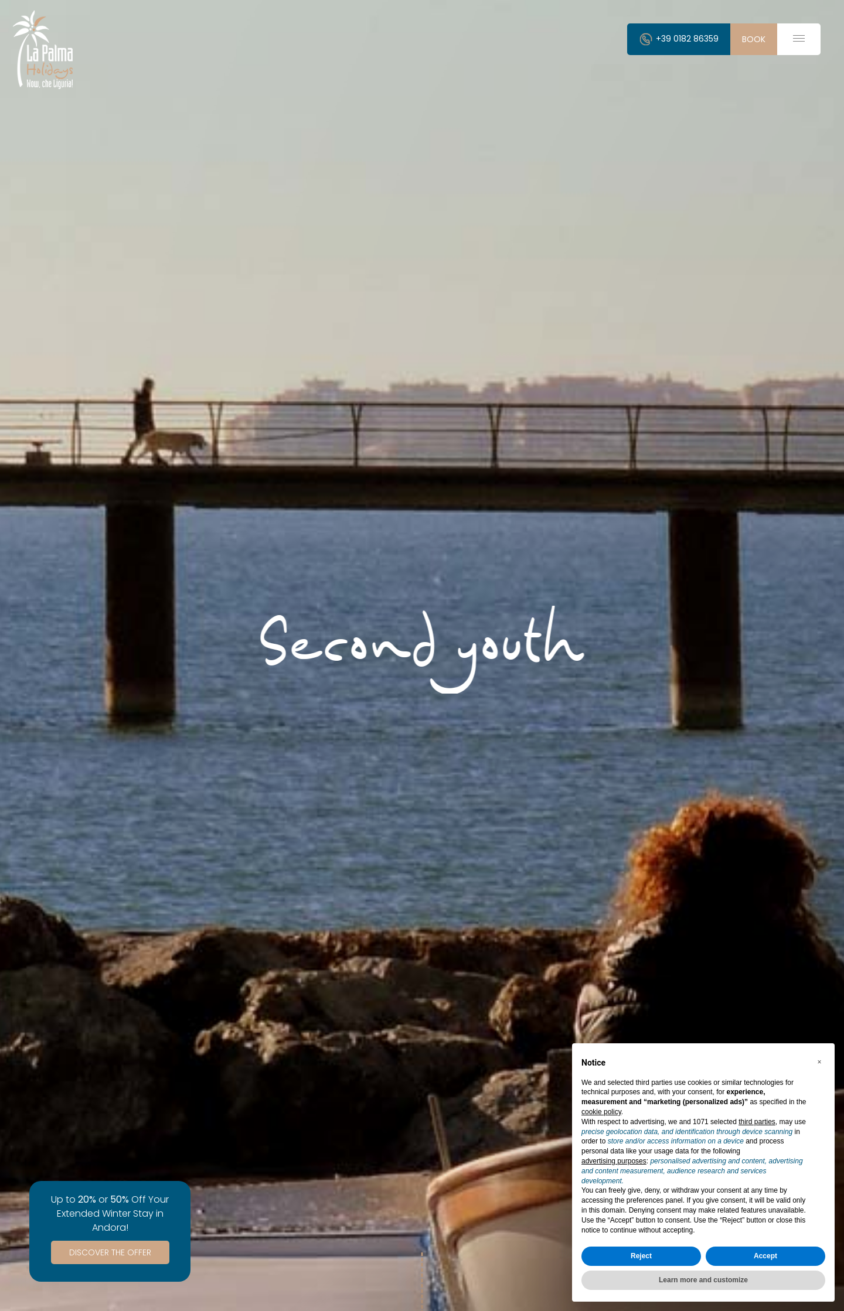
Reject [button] (641, 1256)
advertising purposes (613, 1161)
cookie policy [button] (601, 1112)
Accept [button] (765, 1256)
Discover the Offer (110, 1252)
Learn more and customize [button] (703, 1280)
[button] (819, 1062)
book (753, 39)
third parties (756, 1122)
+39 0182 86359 (679, 39)
